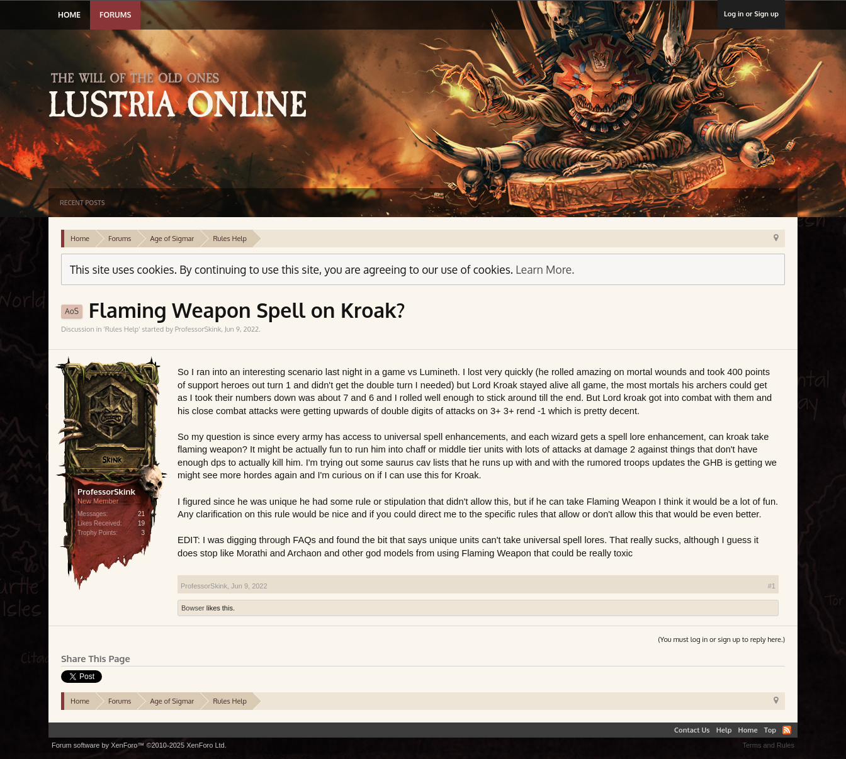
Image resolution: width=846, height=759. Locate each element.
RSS (786, 730)
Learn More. (545, 269)
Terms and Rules (768, 745)
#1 (772, 586)
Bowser (193, 608)
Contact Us (692, 730)
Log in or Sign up (751, 13)
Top (770, 730)
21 (141, 513)
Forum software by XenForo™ (139, 745)
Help (724, 730)
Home (69, 15)
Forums (115, 15)
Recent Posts (82, 202)
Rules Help (121, 329)
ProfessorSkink (198, 329)
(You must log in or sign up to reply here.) (721, 639)
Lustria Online (182, 96)
